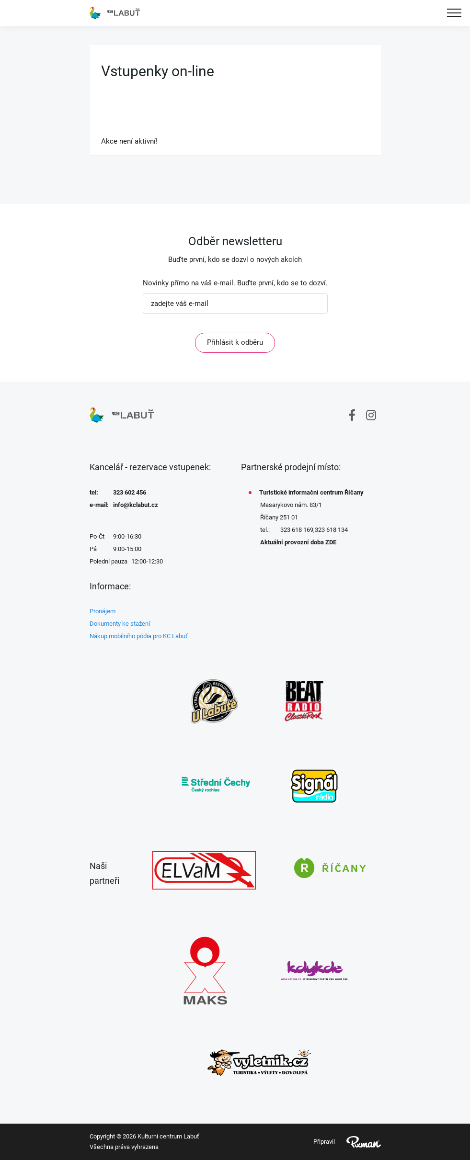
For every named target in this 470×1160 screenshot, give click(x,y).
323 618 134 (331, 529)
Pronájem (102, 611)
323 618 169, (297, 529)
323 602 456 (129, 492)
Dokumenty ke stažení (120, 623)
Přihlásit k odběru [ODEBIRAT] (235, 342)
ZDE (330, 542)
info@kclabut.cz (135, 504)
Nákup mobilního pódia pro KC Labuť (139, 636)
